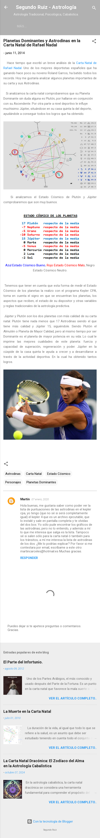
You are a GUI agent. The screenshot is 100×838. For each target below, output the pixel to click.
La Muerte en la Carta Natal (27, 712)
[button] (94, 42)
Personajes (13, 483)
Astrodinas (13, 475)
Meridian (64, 26)
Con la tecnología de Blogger (50, 822)
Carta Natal (34, 475)
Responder (29, 558)
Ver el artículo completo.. (73, 699)
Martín (25, 500)
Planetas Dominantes (41, 483)
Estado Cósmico (58, 475)
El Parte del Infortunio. (23, 663)
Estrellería (38, 26)
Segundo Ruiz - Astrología (46, 7)
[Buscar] (94, 8)
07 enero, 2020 (40, 500)
